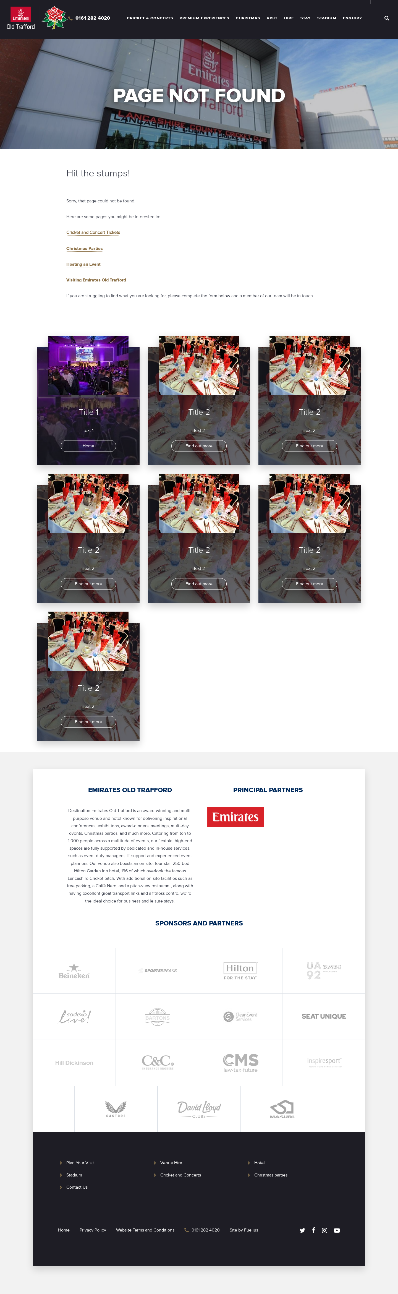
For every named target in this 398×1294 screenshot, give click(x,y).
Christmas (248, 18)
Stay (305, 18)
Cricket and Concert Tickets (93, 232)
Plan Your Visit (80, 1163)
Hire (289, 18)
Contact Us (77, 1187)
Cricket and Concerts (180, 1175)
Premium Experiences (204, 18)
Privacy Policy (93, 1230)
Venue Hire (171, 1163)
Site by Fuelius (244, 1230)
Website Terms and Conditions (145, 1230)
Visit (272, 18)
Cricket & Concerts (150, 18)
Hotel (259, 1163)
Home (64, 1230)
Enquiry (352, 18)
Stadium (326, 18)
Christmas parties (270, 1175)
